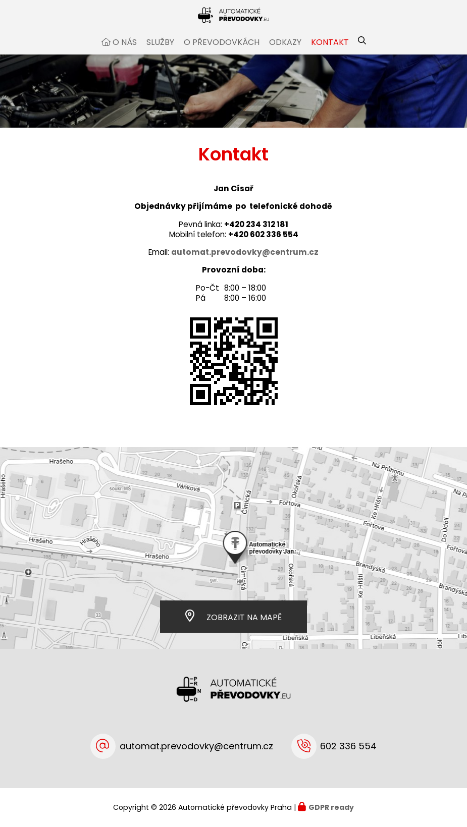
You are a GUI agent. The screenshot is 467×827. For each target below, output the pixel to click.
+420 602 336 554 (263, 244)
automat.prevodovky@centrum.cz (196, 746)
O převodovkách (222, 52)
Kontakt (330, 52)
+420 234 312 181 (256, 234)
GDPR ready (331, 807)
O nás (125, 52)
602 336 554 (348, 746)
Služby (160, 52)
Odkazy (285, 52)
